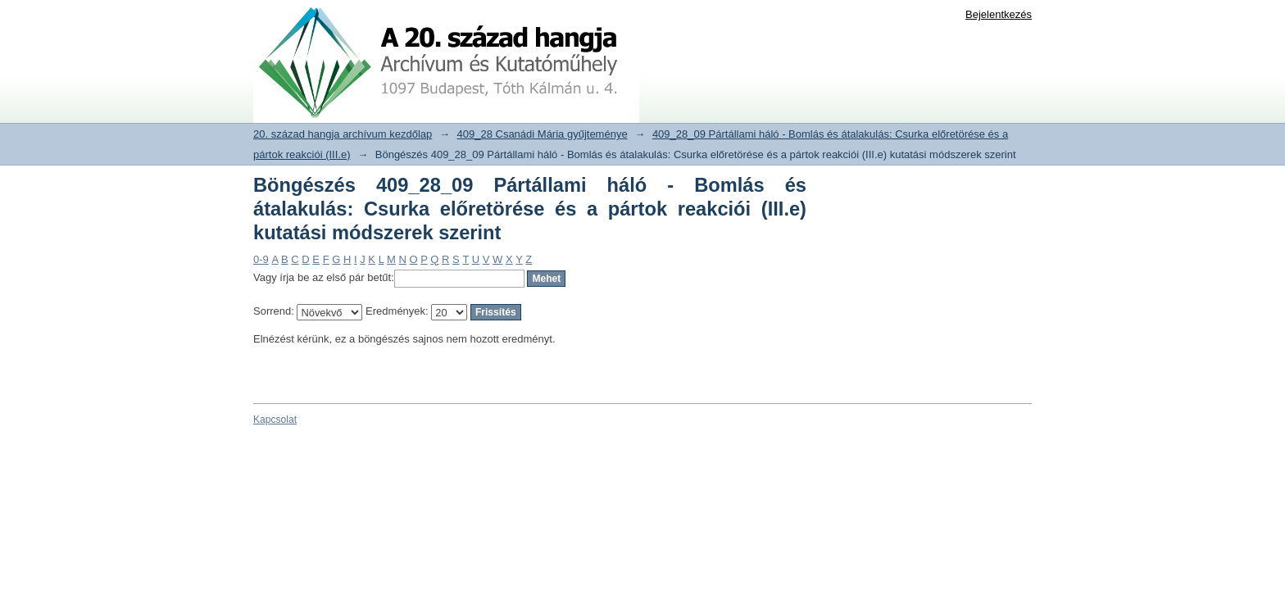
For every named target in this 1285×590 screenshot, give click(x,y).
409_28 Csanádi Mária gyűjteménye (542, 134)
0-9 (261, 259)
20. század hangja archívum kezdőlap (342, 134)
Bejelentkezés (998, 14)
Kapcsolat (275, 419)
